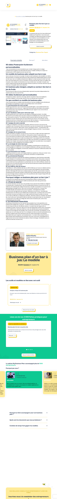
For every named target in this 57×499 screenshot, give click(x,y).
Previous (6, 40)
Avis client (45, 60)
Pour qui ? (32, 60)
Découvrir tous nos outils (28, 309)
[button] (25, 25)
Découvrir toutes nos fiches (29, 355)
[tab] (16, 60)
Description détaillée (16, 60)
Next (27, 40)
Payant (46, 52)
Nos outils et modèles (20, 16)
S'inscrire (28, 495)
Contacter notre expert (32, 243)
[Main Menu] (8, 5)
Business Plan (40, 52)
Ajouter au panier (40, 46)
